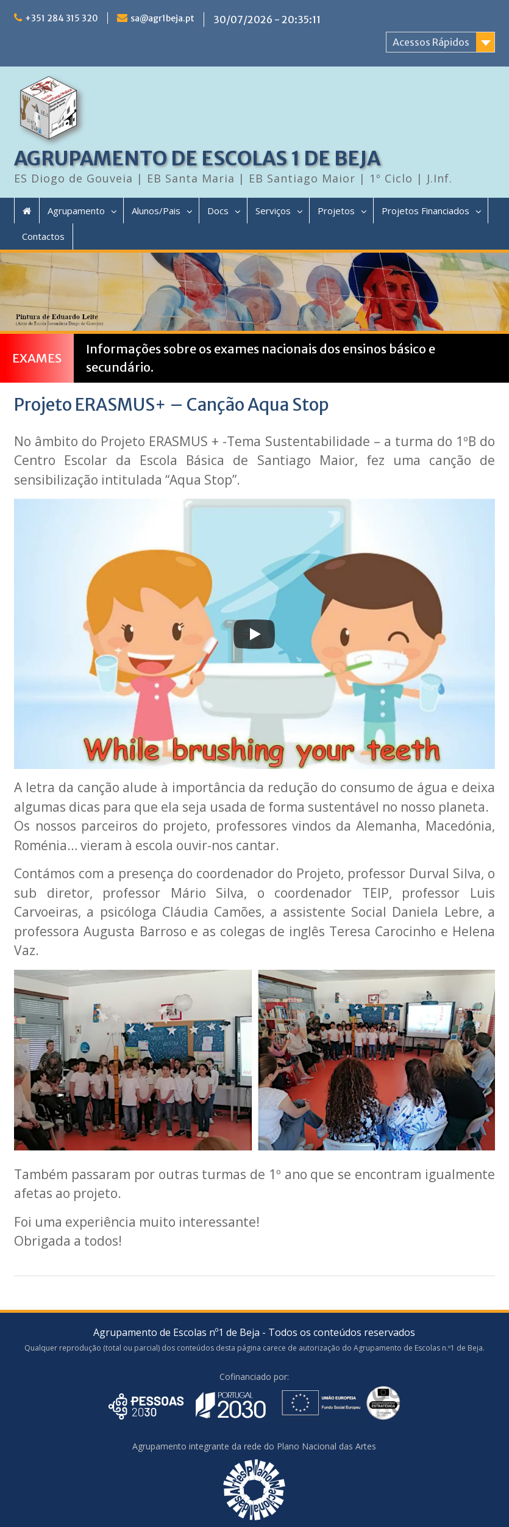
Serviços (273, 210)
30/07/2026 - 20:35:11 (267, 19)
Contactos (43, 236)
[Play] (254, 634)
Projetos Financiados (425, 210)
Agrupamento (76, 210)
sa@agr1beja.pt (162, 18)
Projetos (336, 210)
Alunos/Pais (156, 210)
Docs (218, 210)
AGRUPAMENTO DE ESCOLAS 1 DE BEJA (197, 158)
